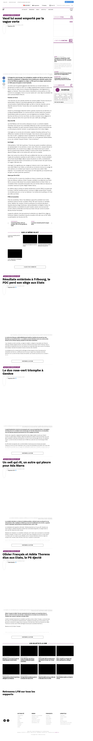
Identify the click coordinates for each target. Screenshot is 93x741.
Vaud (19, 720)
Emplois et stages (35, 721)
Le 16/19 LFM (48, 721)
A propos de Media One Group (24, 2)
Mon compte (69, 1)
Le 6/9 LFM (48, 717)
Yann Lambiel (48, 719)
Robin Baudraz (11, 563)
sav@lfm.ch (57, 733)
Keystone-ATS (11, 26)
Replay (44, 5)
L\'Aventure (48, 724)
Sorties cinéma (63, 717)
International (20, 723)
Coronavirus (20, 716)
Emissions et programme (37, 716)
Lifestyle (43, 9)
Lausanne (20, 719)
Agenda (61, 719)
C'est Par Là (48, 720)
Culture (19, 726)
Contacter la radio (36, 720)
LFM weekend (48, 723)
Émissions (31, 9)
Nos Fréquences (63, 721)
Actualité (24, 9)
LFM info (47, 716)
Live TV (52, 5)
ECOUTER (26, 5)
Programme (35, 5)
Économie (19, 724)
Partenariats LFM (35, 723)
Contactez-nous (12, 2)
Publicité (5, 2)
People (61, 720)
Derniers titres (35, 717)
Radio (37, 9)
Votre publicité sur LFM (65, 724)
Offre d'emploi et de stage (66, 723)
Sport (19, 727)
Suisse (19, 721)
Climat (19, 717)
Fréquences (34, 719)
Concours (50, 9)
